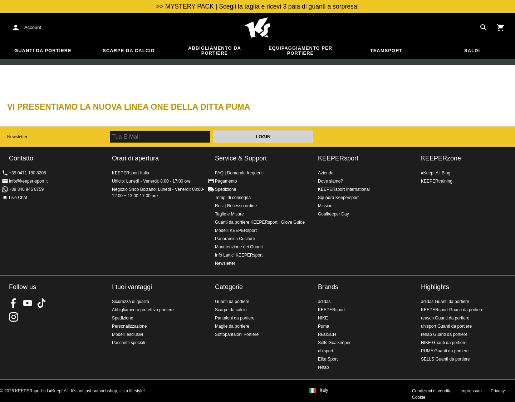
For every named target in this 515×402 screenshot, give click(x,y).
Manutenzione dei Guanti (239, 246)
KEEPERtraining (436, 181)
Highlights (435, 287)
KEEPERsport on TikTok (41, 303)
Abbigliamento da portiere (214, 50)
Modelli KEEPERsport (236, 230)
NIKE (323, 318)
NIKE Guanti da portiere (443, 342)
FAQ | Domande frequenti (239, 172)
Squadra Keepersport (338, 197)
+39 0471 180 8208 (27, 172)
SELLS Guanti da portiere (445, 359)
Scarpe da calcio (129, 50)
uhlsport (325, 350)
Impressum (471, 390)
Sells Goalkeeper (334, 342)
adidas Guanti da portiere (445, 301)
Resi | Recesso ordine (236, 205)
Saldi (472, 50)
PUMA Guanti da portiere (445, 350)
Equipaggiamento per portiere (300, 50)
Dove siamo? (330, 181)
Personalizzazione (129, 326)
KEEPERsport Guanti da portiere (452, 309)
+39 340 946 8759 (26, 189)
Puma (323, 326)
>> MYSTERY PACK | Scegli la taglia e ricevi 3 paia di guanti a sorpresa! (257, 6)
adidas (324, 301)
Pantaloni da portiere (235, 318)
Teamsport (386, 50)
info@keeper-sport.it (28, 181)
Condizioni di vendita (432, 390)
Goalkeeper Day (333, 214)
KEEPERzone (441, 158)
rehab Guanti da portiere (444, 334)
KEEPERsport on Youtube (27, 303)
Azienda (325, 172)
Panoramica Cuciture (235, 238)
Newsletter (17, 136)
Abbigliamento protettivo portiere (143, 309)
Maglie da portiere (232, 326)
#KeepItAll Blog (435, 172)
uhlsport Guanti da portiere (446, 326)
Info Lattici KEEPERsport (239, 255)
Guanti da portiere (43, 50)
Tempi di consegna (233, 197)
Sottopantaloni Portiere (237, 334)
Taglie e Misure (229, 214)
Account (32, 27)
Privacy (498, 390)
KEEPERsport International (344, 189)
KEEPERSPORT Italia (257, 28)
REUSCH (327, 334)
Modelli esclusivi (127, 334)
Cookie (418, 397)
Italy (324, 390)
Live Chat (18, 197)
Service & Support (241, 158)
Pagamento (226, 181)
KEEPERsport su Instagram (13, 317)
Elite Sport (328, 359)
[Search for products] (483, 27)
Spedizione (225, 189)
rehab (323, 367)
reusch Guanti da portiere (445, 318)
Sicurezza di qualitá (130, 301)
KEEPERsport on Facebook (13, 303)
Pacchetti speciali (128, 342)
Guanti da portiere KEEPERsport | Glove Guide (260, 222)
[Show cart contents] (501, 27)
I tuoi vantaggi (132, 287)
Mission (325, 205)
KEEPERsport (338, 158)
